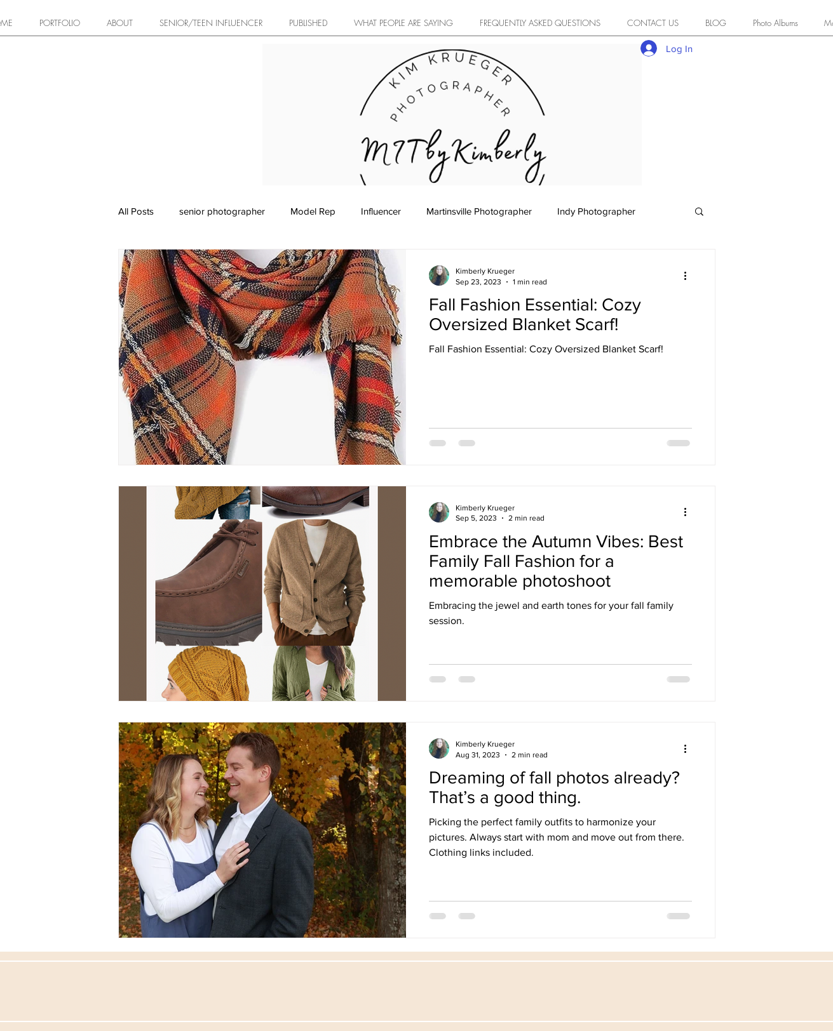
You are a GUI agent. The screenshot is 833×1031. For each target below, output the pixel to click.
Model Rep (312, 211)
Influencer (381, 211)
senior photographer (222, 211)
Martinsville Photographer (479, 211)
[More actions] (690, 275)
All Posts (136, 211)
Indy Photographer (596, 211)
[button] (699, 212)
